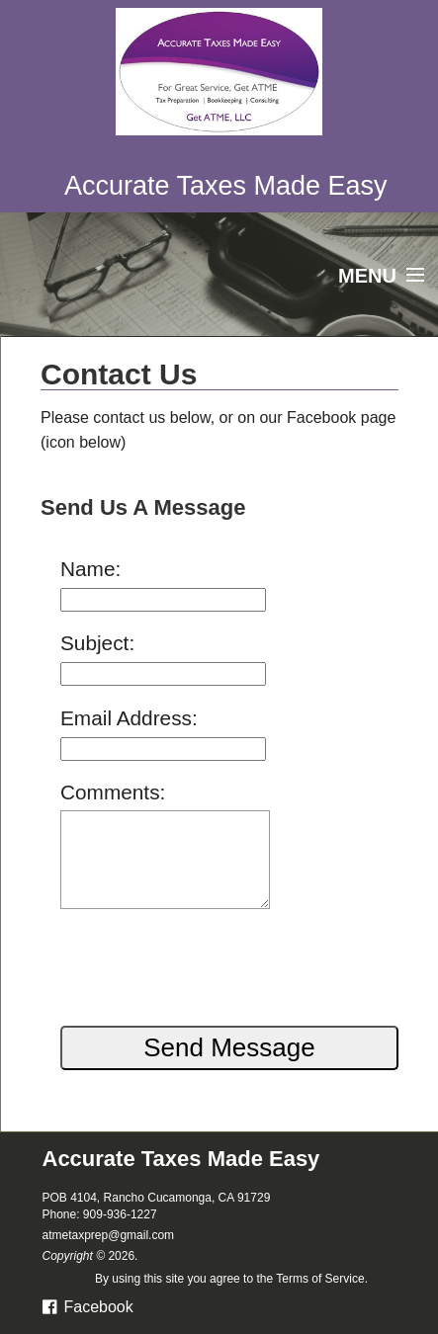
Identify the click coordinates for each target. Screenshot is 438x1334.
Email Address (126, 718)
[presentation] (195, 960)
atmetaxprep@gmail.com (109, 1235)
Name (87, 568)
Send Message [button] (228, 1047)
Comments (110, 792)
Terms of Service (320, 1279)
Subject (94, 642)
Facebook (88, 1306)
